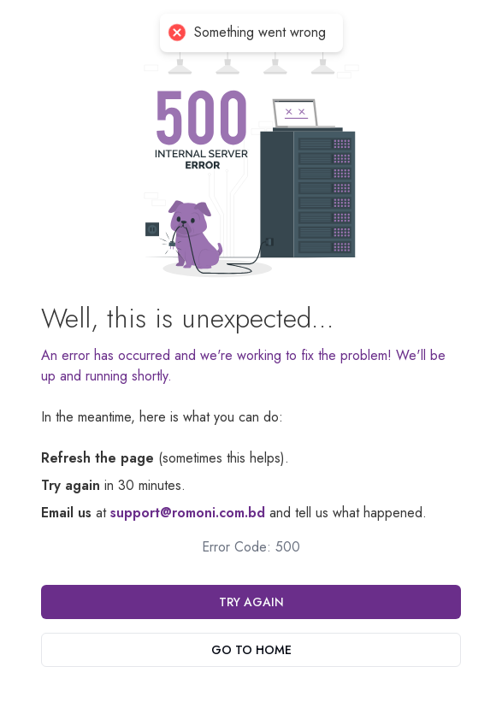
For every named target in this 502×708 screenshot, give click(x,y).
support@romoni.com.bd (187, 512)
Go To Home (251, 649)
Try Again (251, 602)
